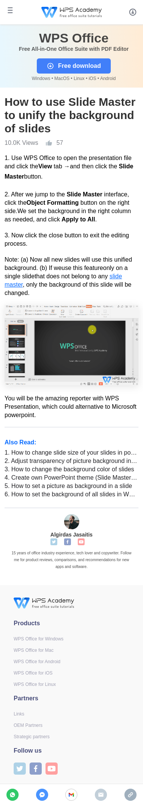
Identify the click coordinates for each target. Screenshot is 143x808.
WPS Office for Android (37, 661)
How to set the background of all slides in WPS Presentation (71, 494)
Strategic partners (32, 736)
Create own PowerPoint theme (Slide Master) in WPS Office (71, 477)
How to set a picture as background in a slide (68, 486)
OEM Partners (28, 725)
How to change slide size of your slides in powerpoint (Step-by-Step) (71, 452)
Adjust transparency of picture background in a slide (71, 461)
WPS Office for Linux (35, 684)
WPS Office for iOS (33, 673)
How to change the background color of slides (69, 469)
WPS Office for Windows (38, 639)
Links (19, 714)
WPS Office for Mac (33, 650)
